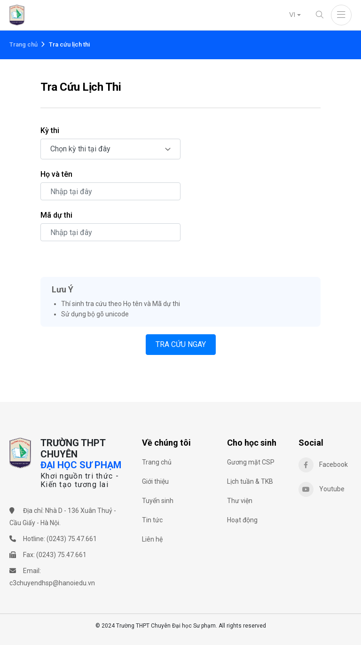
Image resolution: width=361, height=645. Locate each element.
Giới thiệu (155, 481)
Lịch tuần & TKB (250, 481)
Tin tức (152, 520)
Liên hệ (152, 539)
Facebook (323, 464)
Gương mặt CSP (251, 462)
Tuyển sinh (157, 500)
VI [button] (292, 14)
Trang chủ (23, 44)
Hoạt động (242, 520)
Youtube (321, 489)
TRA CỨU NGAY (181, 344)
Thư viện (239, 500)
